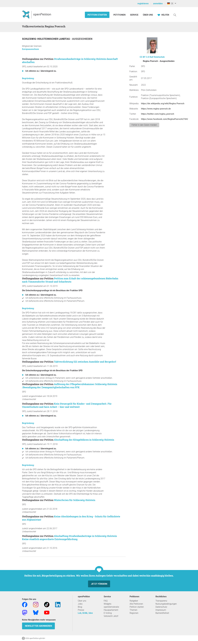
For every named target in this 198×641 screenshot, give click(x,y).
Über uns (82, 601)
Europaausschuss (30, 49)
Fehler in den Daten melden (144, 125)
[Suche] (175, 14)
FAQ (106, 601)
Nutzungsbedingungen (166, 604)
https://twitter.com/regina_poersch (157, 114)
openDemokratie (111, 607)
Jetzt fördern (99, 584)
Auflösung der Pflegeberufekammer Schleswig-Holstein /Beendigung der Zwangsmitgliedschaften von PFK (69, 386)
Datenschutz (161, 607)
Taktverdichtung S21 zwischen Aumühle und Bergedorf (85, 361)
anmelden (158, 3)
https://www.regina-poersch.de (156, 108)
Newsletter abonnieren (38, 626)
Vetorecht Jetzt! (111, 616)
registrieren (143, 3)
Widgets (107, 604)
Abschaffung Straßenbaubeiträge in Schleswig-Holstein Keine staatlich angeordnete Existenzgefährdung (69, 537)
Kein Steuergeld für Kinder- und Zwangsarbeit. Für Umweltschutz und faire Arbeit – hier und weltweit (67, 405)
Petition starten (97, 15)
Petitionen (119, 15)
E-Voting (108, 613)
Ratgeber (134, 601)
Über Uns (148, 15)
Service (134, 15)
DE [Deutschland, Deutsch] (170, 3)
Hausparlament (111, 610)
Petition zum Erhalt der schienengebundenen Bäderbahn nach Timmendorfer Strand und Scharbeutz (70, 280)
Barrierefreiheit (162, 613)
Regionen (134, 613)
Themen (133, 610)
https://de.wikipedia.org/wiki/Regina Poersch (162, 103)
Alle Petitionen (136, 604)
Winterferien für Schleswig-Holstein (74, 500)
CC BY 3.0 (144, 57)
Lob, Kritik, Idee (85, 613)
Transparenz (161, 601)
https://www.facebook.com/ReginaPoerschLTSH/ (164, 119)
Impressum (161, 610)
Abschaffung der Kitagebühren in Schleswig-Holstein (84, 439)
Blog (80, 607)
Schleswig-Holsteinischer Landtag (46, 38)
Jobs (80, 604)
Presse (81, 610)
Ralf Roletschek (157, 57)
